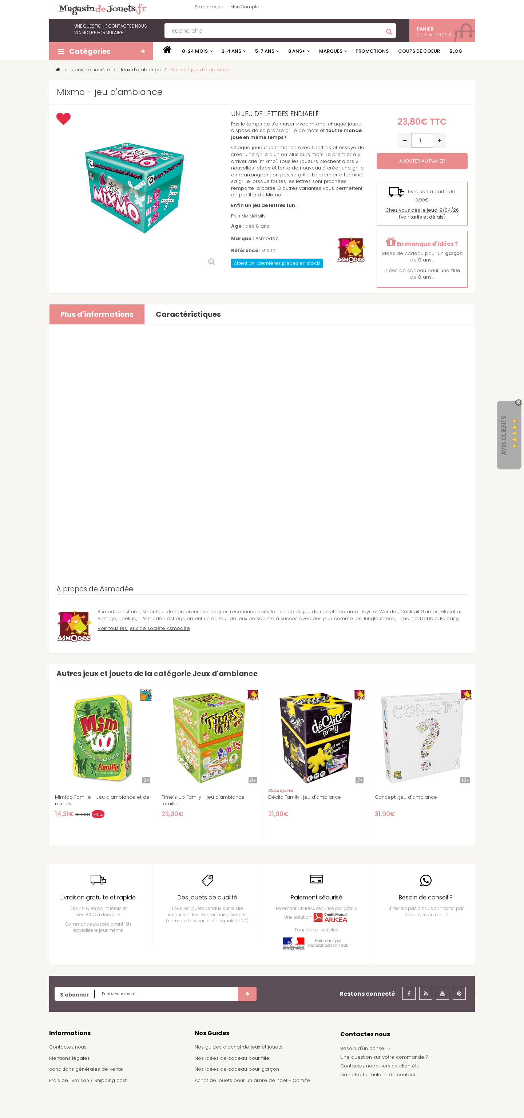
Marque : (242, 238)
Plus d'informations (97, 314)
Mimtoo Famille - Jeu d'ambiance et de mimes (102, 800)
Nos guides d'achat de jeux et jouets (238, 1046)
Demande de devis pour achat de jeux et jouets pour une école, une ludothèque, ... (259, 1102)
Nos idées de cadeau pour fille (232, 1058)
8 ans (425, 259)
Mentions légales (69, 1058)
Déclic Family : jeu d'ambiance (304, 797)
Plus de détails (248, 215)
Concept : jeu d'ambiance (406, 797)
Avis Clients (504, 435)
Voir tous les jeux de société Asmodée (144, 628)
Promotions (372, 51)
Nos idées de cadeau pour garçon (237, 1069)
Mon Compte (244, 7)
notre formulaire (102, 32)
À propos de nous (70, 1091)
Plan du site (62, 1102)
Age (236, 226)
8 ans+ (296, 51)
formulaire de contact (389, 1074)
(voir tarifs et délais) (422, 213)
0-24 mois (195, 51)
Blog (456, 51)
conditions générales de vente (86, 1069)
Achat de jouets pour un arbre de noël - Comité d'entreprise (252, 1084)
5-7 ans (264, 51)
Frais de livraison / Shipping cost (88, 1080)
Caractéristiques (188, 314)
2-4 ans (231, 51)
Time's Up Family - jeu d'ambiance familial (203, 800)
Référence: (245, 250)
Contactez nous (68, 1046)
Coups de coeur (419, 51)
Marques (330, 51)
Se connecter (209, 7)
